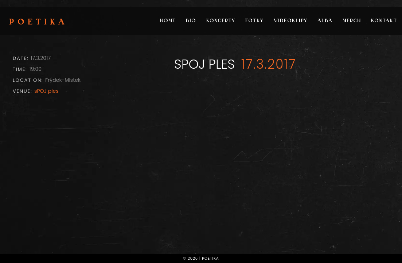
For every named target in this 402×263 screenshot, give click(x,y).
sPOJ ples (46, 91)
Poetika (38, 22)
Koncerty (220, 21)
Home (168, 21)
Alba (324, 21)
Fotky (254, 21)
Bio (191, 21)
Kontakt (384, 21)
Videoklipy (290, 21)
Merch (352, 21)
